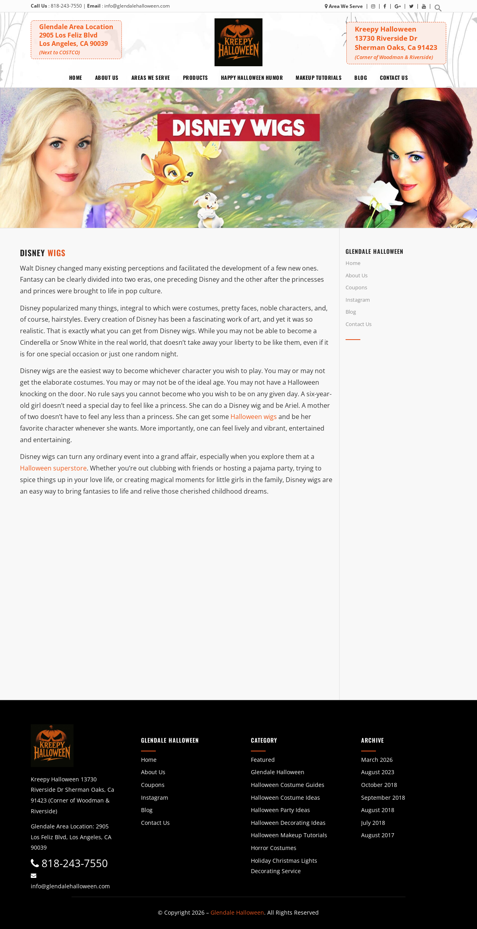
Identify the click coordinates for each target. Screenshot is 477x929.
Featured (263, 759)
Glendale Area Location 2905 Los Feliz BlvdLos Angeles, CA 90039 (76, 39)
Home (353, 263)
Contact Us (359, 324)
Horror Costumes (273, 848)
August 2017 (377, 835)
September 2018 (383, 797)
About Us (357, 275)
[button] (438, 10)
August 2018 (377, 810)
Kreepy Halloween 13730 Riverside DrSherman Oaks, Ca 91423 (396, 42)
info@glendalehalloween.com (137, 5)
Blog (351, 311)
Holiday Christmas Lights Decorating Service (284, 866)
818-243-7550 (66, 5)
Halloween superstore (53, 468)
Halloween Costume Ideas (285, 797)
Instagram (358, 299)
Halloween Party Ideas (280, 810)
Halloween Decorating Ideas (288, 822)
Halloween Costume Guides (287, 785)
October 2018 (379, 785)
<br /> (401, 417)
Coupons (356, 287)
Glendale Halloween (277, 772)
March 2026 (377, 759)
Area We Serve (344, 6)
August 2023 (377, 772)
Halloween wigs (254, 416)
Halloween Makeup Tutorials (289, 835)
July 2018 (373, 822)
